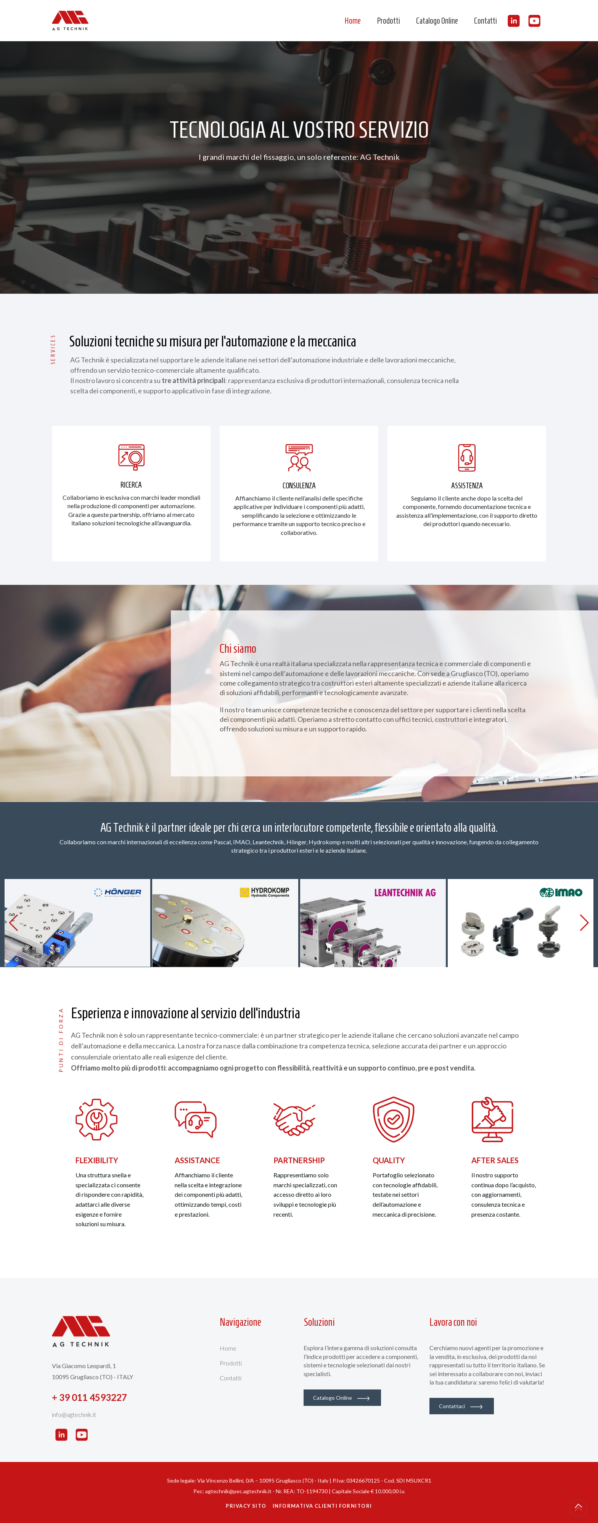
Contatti (485, 20)
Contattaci (460, 1406)
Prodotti (388, 20)
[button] (584, 922)
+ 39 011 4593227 (89, 1397)
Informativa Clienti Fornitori (322, 1506)
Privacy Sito (246, 1506)
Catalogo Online (437, 20)
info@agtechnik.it (74, 1414)
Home (352, 20)
